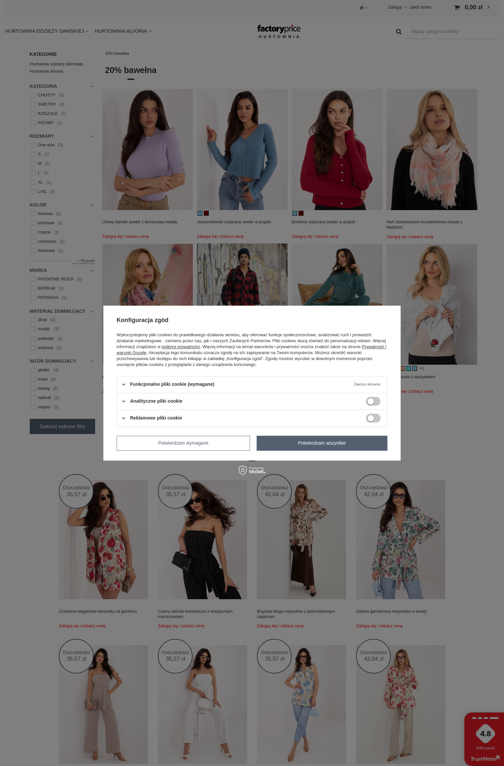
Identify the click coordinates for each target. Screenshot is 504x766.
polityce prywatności (181, 346)
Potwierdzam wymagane (183, 443)
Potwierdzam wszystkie (322, 443)
